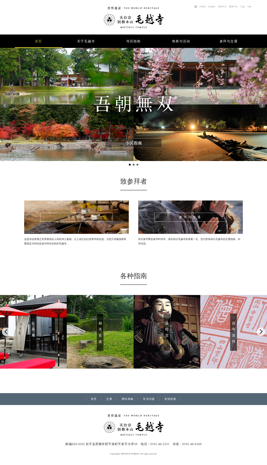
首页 (38, 41)
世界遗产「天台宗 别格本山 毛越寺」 (133, 18)
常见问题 (149, 398)
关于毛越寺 (86, 41)
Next (262, 105)
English (211, 6)
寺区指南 (133, 41)
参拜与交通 (228, 41)
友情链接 (170, 398)
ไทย (249, 6)
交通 (109, 398)
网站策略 (128, 398)
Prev (5, 105)
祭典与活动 (181, 41)
